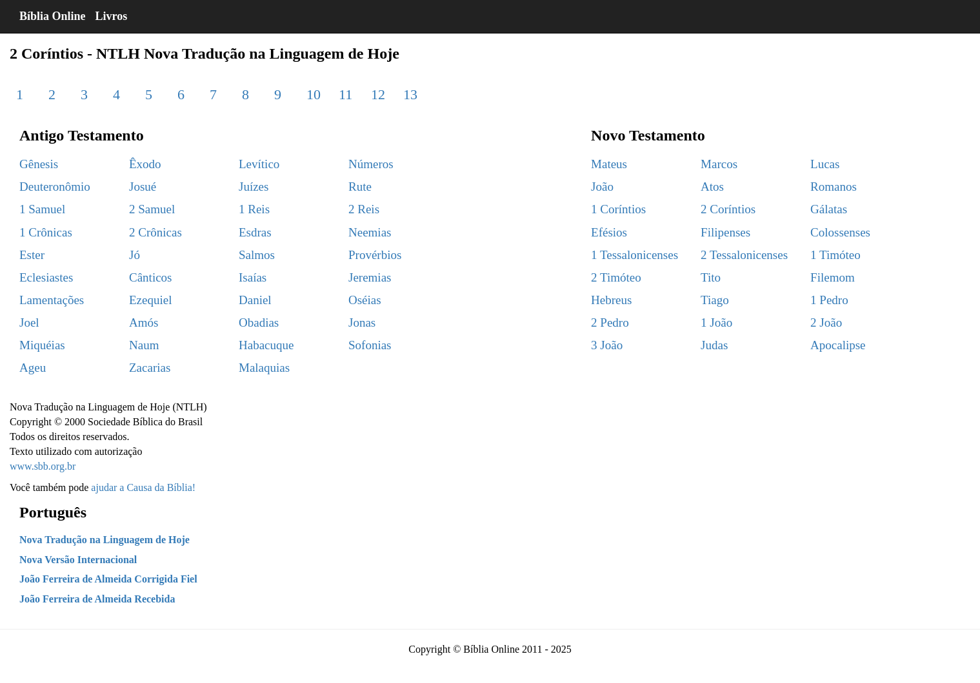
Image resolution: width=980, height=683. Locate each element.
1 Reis (254, 209)
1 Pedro (829, 300)
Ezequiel (150, 300)
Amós (143, 322)
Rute (360, 186)
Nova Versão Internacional (78, 559)
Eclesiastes (46, 277)
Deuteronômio (54, 186)
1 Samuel (42, 209)
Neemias (369, 232)
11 (345, 94)
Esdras (255, 232)
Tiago (715, 300)
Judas (714, 345)
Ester (32, 255)
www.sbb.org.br (42, 466)
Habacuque (266, 345)
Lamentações (51, 300)
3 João (607, 345)
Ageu (32, 367)
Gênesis (38, 164)
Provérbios (374, 255)
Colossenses (840, 232)
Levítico (259, 164)
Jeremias (369, 277)
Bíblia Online (52, 16)
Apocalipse (837, 345)
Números (371, 164)
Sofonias (370, 345)
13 (410, 94)
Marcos (719, 164)
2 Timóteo (616, 277)
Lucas (824, 164)
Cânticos (150, 277)
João (602, 186)
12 (378, 94)
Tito (711, 277)
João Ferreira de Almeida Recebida (97, 598)
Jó (134, 255)
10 (313, 94)
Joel (29, 322)
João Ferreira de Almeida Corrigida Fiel (108, 578)
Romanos (833, 186)
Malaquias (264, 367)
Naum (144, 345)
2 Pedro (610, 322)
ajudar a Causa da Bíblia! (143, 487)
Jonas (361, 322)
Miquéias (42, 345)
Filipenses (725, 232)
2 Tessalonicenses (744, 255)
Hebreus (611, 300)
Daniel (255, 300)
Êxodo (145, 164)
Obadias (259, 322)
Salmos (257, 255)
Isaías (252, 277)
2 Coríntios (728, 209)
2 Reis (363, 209)
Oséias (364, 300)
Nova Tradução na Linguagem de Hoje (104, 539)
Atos (712, 186)
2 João (826, 322)
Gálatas (828, 209)
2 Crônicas (155, 232)
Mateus (609, 164)
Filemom (832, 277)
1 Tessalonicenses (634, 255)
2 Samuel (152, 209)
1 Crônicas (45, 232)
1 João (716, 322)
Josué (142, 186)
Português (52, 512)
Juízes (253, 186)
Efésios (609, 232)
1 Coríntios (618, 209)
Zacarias (149, 367)
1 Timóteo (835, 255)
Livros (111, 16)
